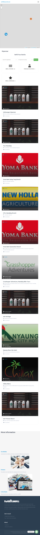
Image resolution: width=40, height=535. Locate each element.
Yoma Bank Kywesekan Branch (12, 246)
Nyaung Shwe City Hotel (10, 350)
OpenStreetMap (33, 47)
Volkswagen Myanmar (9, 112)
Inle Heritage (7, 316)
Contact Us (7, 524)
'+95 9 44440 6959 (7, 346)
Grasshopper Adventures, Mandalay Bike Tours (16, 281)
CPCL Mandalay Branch (9, 213)
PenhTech (25, 532)
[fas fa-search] (36, 60)
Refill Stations (6, 108)
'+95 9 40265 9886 (7, 278)
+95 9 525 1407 (7, 415)
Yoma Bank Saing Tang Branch (11, 179)
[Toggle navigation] (38, 2)
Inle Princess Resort (9, 418)
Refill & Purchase (7, 142)
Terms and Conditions (9, 526)
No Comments (7, 149)
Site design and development (18, 532)
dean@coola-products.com (10, 516)
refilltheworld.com (5, 1)
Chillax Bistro (7, 383)
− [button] (1, 8)
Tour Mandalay (7, 146)
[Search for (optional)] (9, 60)
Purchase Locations (7, 276)
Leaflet (26, 47)
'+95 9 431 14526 (7, 380)
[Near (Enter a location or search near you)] (25, 60)
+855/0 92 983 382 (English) (11, 518)
